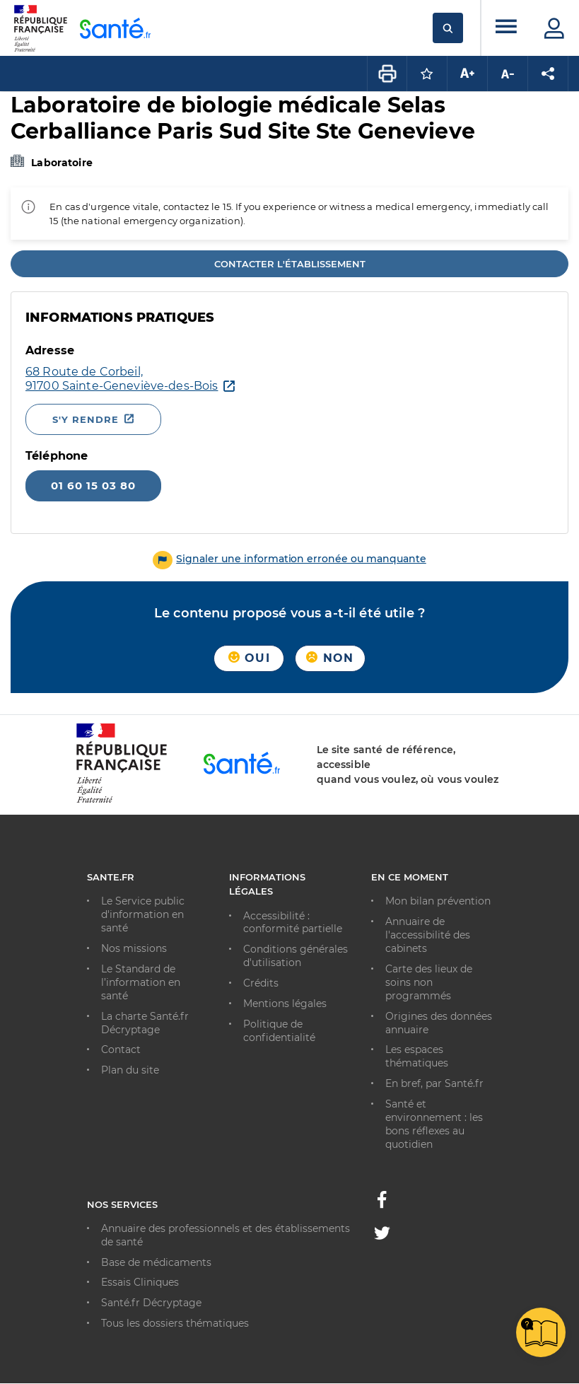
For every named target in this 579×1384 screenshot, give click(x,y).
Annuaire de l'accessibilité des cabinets (427, 935)
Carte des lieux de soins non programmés (428, 982)
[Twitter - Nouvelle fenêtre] (382, 1235)
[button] (289, 558)
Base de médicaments (156, 1262)
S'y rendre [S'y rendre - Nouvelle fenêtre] (85, 419)
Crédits (261, 983)
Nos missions (134, 948)
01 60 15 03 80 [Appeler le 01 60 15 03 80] (93, 485)
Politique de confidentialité (279, 1031)
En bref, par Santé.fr (434, 1083)
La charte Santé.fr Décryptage (145, 1023)
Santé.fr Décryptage (151, 1302)
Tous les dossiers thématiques (175, 1323)
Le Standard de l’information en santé (140, 982)
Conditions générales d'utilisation (295, 956)
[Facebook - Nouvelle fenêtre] (382, 1203)
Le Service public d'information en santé (143, 914)
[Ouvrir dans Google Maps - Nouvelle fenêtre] (121, 379)
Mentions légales (285, 1003)
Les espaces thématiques (416, 1056)
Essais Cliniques (140, 1282)
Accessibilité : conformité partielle (292, 922)
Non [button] (329, 658)
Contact (121, 1049)
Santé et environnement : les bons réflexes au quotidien (434, 1124)
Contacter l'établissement (289, 263)
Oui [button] (249, 658)
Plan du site (130, 1070)
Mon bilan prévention (438, 901)
